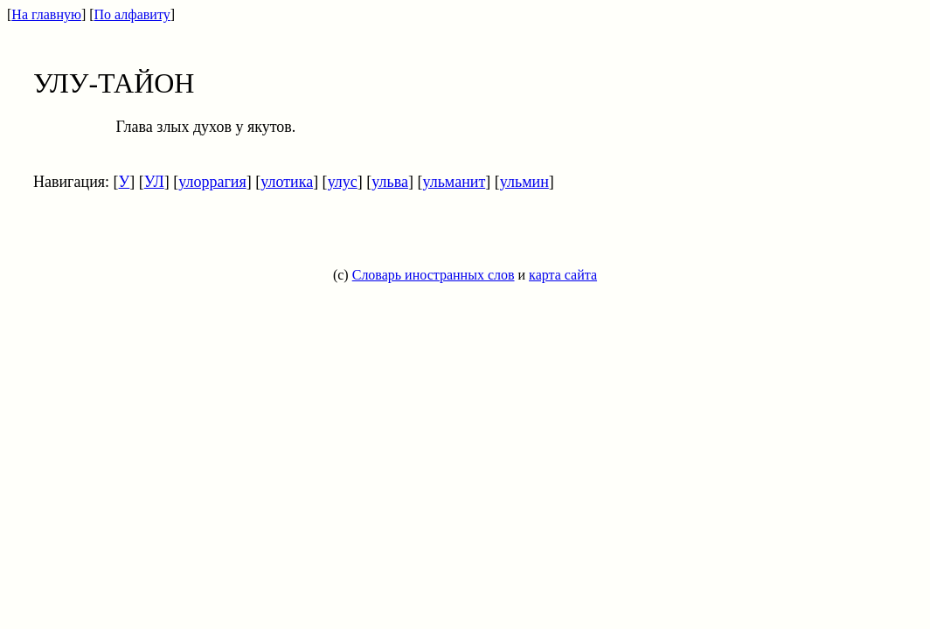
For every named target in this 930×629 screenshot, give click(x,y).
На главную (46, 14)
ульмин (524, 181)
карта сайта (563, 274)
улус (342, 181)
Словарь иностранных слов (433, 274)
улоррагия (212, 181)
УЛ (154, 181)
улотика (286, 181)
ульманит (453, 181)
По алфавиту (132, 14)
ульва (389, 181)
